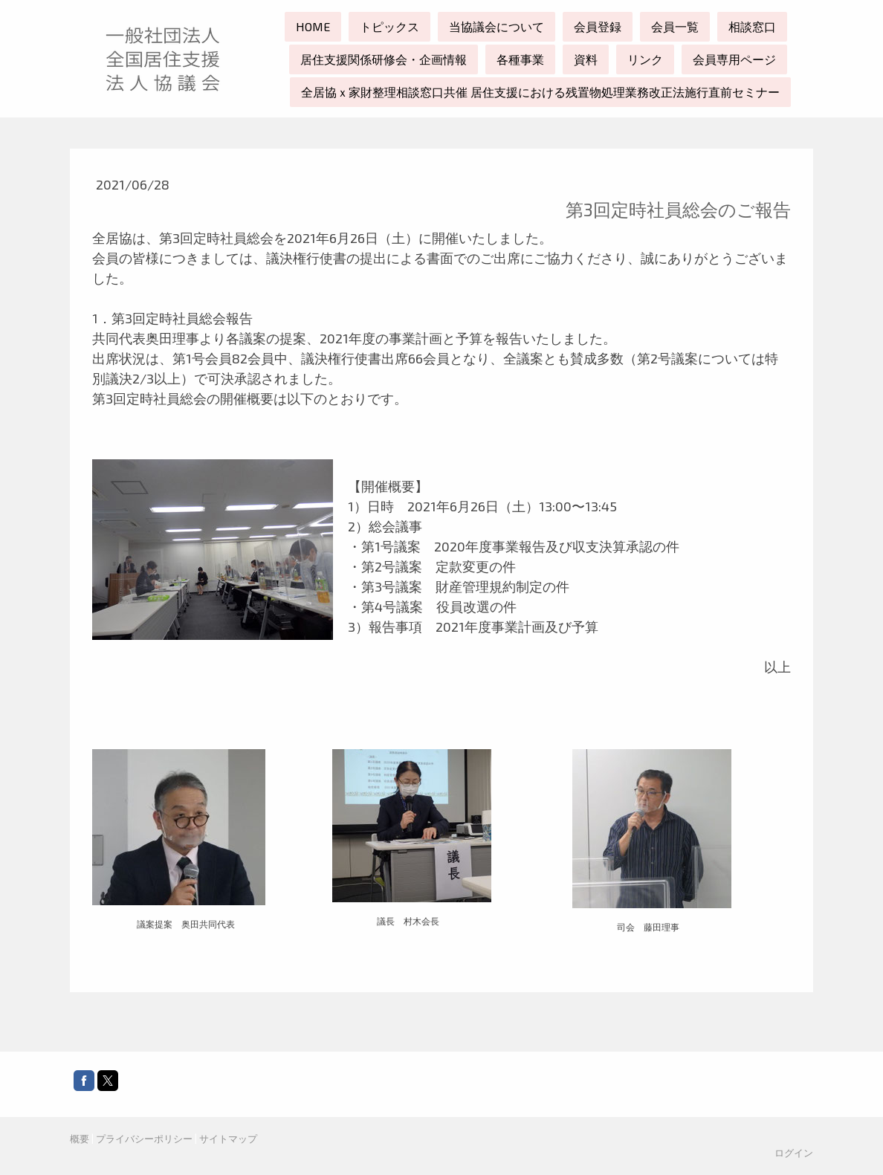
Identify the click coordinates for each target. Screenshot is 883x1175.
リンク (645, 59)
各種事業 (520, 59)
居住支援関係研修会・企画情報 (383, 59)
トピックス (389, 26)
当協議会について (496, 26)
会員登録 (597, 26)
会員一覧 (675, 26)
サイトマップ (228, 1139)
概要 (79, 1139)
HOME (313, 26)
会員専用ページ (734, 59)
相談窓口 (752, 26)
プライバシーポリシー (144, 1139)
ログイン (793, 1153)
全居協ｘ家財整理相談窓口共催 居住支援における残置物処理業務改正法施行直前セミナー (540, 92)
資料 (586, 59)
